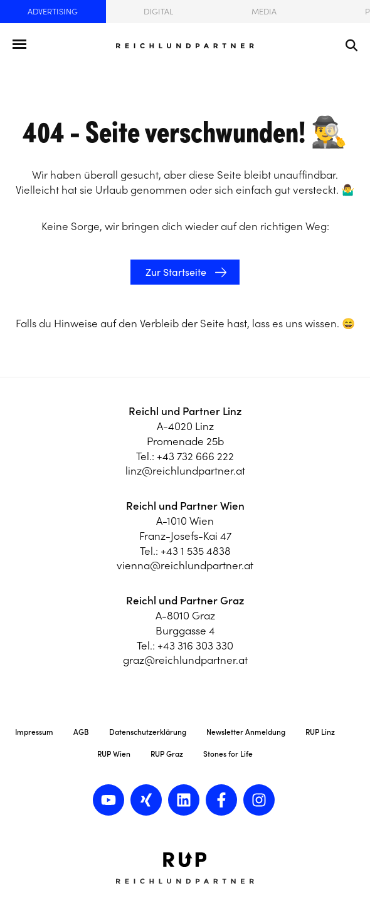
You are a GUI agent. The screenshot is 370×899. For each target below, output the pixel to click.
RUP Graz (167, 754)
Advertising (53, 11)
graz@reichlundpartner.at (185, 660)
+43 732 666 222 (195, 456)
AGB (81, 732)
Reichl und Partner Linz (185, 411)
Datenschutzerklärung (147, 732)
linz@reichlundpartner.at (185, 471)
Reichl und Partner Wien (185, 506)
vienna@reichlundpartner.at (185, 565)
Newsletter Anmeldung (245, 732)
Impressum (34, 732)
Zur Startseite (174, 272)
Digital (158, 11)
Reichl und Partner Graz (185, 600)
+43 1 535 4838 (196, 551)
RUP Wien (113, 754)
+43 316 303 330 (195, 646)
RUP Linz (320, 732)
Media (264, 11)
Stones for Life (228, 754)
